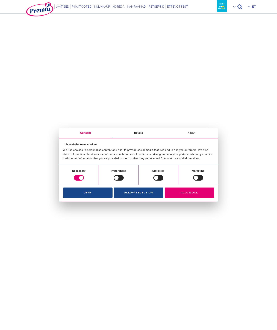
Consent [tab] (85, 132)
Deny (88, 192)
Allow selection (138, 192)
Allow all (189, 192)
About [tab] (191, 132)
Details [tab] (138, 132)
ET (254, 6)
